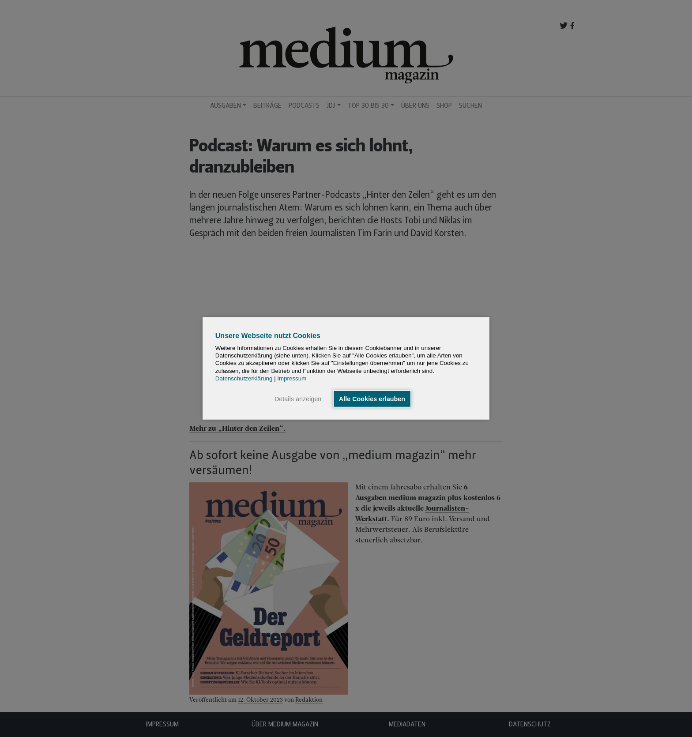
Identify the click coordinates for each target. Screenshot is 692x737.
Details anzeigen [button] (298, 398)
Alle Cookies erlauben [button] (372, 398)
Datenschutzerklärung (244, 378)
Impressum (291, 378)
